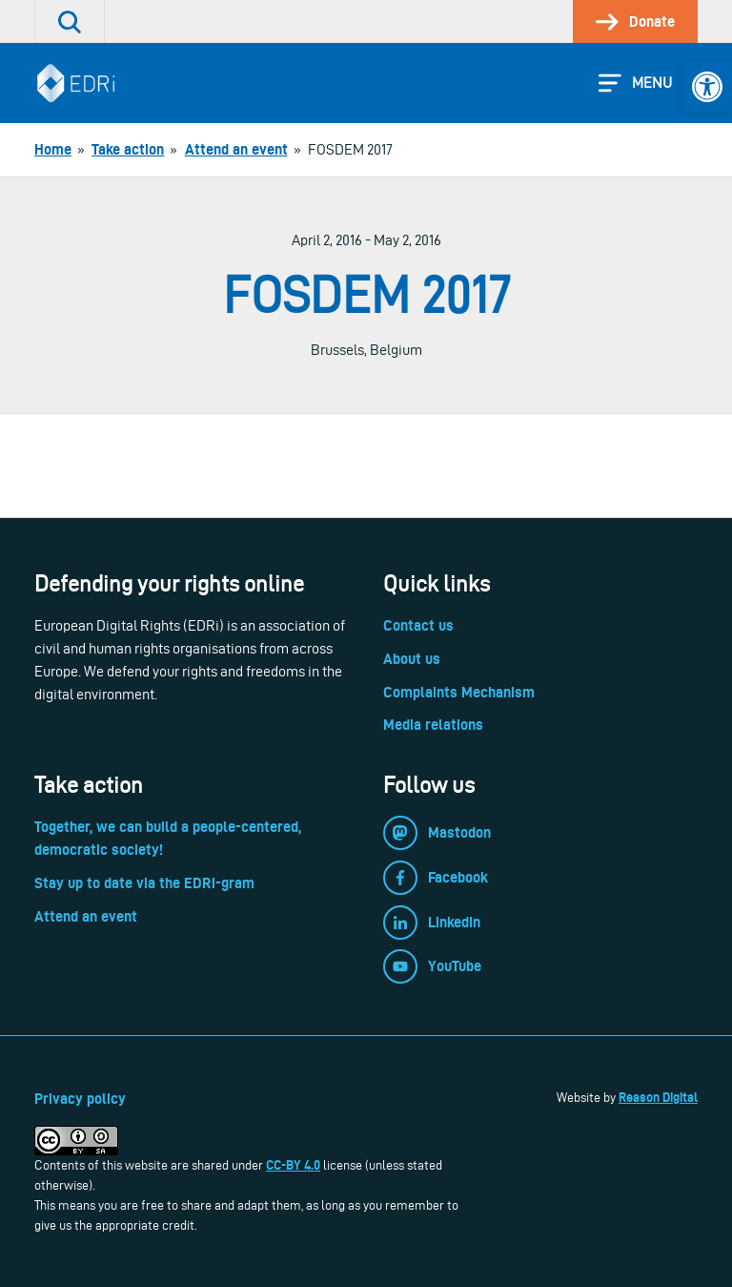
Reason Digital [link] (658, 1097)
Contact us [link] (418, 625)
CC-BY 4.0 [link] (293, 1165)
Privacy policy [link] (80, 1098)
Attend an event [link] (85, 916)
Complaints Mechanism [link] (459, 692)
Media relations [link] (433, 724)
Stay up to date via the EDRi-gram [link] (144, 883)
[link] (707, 87)
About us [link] (411, 659)
